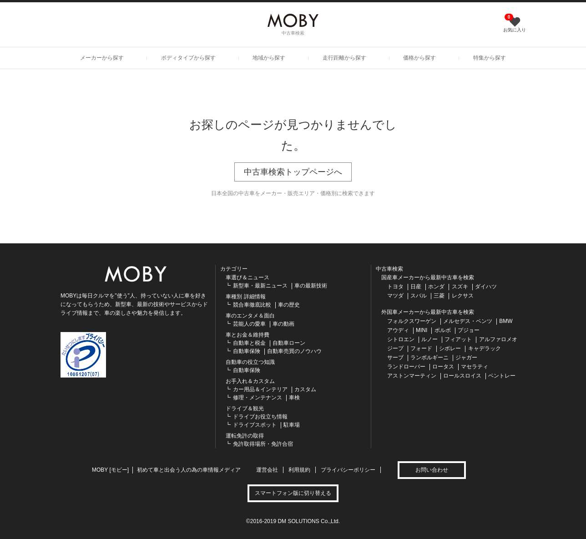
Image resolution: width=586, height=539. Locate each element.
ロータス (443, 366)
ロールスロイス (462, 376)
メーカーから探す (102, 58)
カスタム (305, 389)
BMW (505, 321)
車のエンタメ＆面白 (250, 315)
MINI (421, 330)
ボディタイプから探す (188, 58)
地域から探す (269, 58)
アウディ (398, 330)
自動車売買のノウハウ (294, 351)
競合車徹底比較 (252, 305)
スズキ (460, 286)
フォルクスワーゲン (411, 321)
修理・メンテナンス (257, 397)
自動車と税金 (249, 343)
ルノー (429, 339)
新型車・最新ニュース (260, 285)
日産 (415, 286)
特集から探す (489, 58)
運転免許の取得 (245, 436)
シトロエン (400, 339)
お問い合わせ (431, 470)
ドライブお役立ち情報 (260, 416)
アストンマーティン (411, 376)
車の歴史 (289, 305)
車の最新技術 (310, 285)
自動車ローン (289, 343)
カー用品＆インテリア (260, 389)
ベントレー (501, 376)
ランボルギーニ (429, 357)
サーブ (395, 357)
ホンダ (436, 286)
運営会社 (267, 470)
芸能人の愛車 (249, 324)
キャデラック (484, 348)
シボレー (450, 348)
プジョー (469, 330)
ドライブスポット (255, 425)
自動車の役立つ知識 (250, 362)
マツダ (395, 295)
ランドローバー (406, 366)
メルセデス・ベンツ (467, 321)
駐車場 (291, 425)
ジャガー (466, 357)
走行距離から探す (344, 58)
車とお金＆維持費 (247, 335)
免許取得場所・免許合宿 (263, 444)
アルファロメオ (498, 339)
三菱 (439, 295)
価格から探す (419, 58)
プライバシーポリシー (348, 470)
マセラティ (474, 366)
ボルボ (442, 330)
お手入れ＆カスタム (250, 381)
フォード (421, 348)
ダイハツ (486, 286)
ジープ (395, 348)
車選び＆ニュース (247, 277)
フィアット (458, 339)
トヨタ (395, 286)
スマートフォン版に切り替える (293, 493)
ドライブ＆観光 (245, 408)
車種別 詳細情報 (245, 296)
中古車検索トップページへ (293, 171)
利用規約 (299, 470)
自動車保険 (246, 351)
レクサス (463, 295)
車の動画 (283, 324)
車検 (294, 397)
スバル (418, 295)
